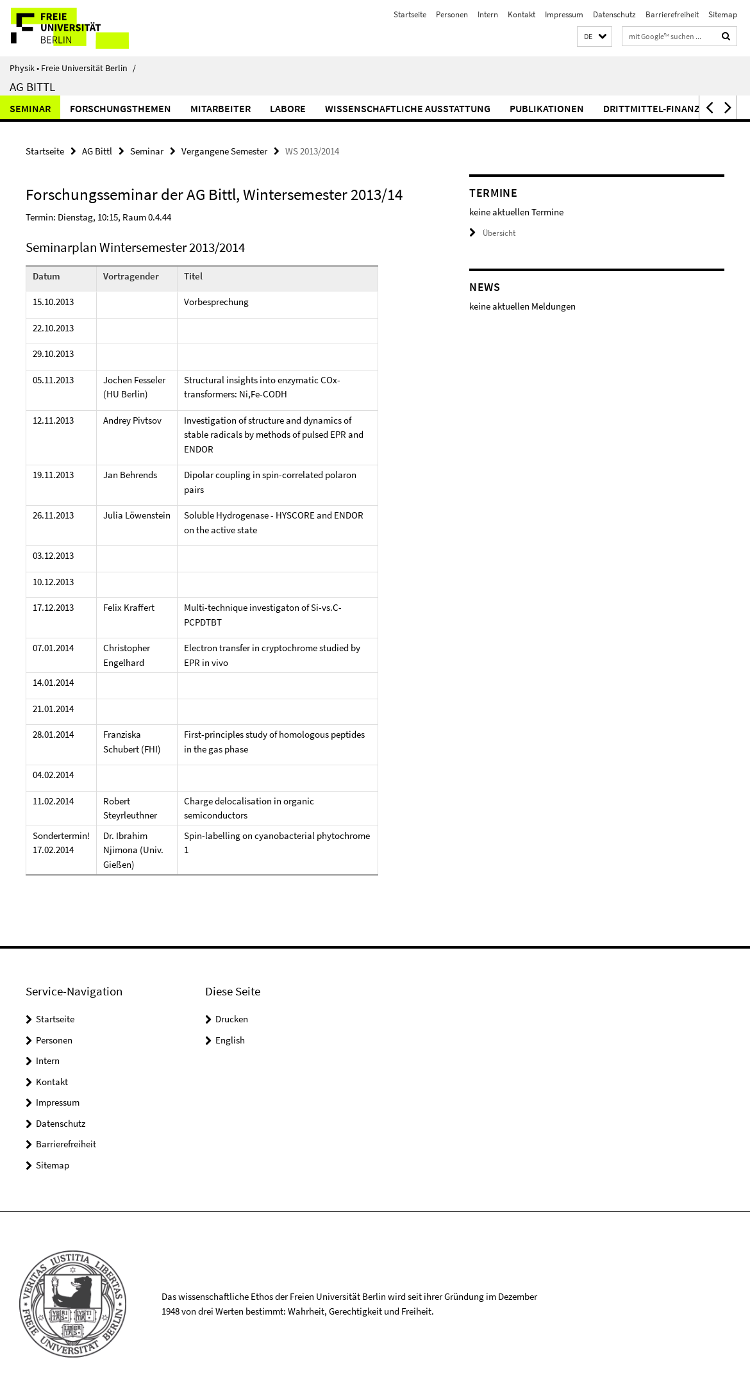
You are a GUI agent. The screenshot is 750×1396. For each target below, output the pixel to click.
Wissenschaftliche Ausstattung (407, 108)
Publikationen (547, 108)
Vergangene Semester (224, 151)
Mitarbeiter (220, 108)
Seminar (30, 108)
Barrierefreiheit (672, 14)
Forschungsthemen (120, 108)
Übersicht (492, 233)
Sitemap (722, 14)
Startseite (410, 14)
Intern (488, 14)
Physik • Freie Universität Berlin (73, 67)
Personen (452, 14)
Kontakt (521, 14)
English (230, 1040)
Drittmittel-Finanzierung (669, 108)
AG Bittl (32, 86)
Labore (288, 108)
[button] (594, 36)
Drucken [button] (231, 1019)
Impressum (564, 14)
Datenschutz (614, 14)
